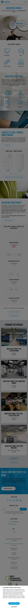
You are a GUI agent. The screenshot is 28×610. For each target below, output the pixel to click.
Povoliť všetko (14, 603)
